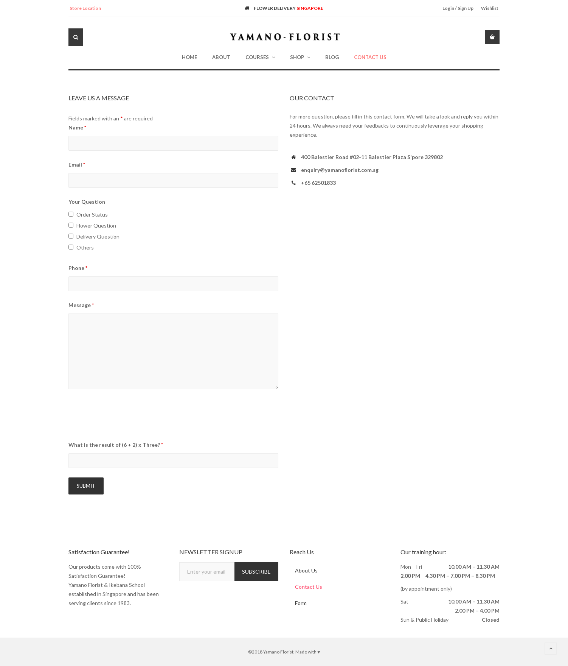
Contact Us (309, 587)
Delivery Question (97, 236)
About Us (306, 570)
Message (81, 305)
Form (301, 603)
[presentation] (125, 416)
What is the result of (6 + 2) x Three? (115, 444)
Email (76, 164)
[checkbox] (70, 214)
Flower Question (96, 225)
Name (77, 127)
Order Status (92, 214)
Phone (77, 268)
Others (85, 247)
